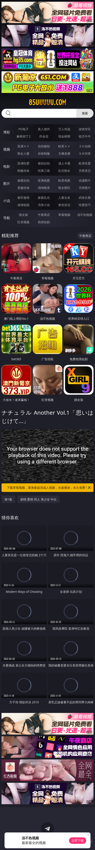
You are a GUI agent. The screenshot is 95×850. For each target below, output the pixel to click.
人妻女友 (64, 198)
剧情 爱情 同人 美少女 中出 (38, 499)
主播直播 (64, 153)
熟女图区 (64, 188)
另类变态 (85, 171)
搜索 (85, 113)
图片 (6, 183)
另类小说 (44, 205)
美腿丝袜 (23, 188)
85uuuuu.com (47, 102)
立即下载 (78, 840)
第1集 (8, 499)
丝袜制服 (44, 153)
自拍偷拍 (44, 146)
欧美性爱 (85, 163)
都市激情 (23, 198)
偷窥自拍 (23, 180)
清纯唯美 (44, 188)
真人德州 (44, 129)
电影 (6, 166)
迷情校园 (23, 205)
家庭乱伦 (44, 198)
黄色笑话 (64, 205)
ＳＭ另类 (85, 153)
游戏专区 (85, 129)
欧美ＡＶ (64, 146)
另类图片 (85, 188)
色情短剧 (44, 222)
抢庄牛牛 (85, 136)
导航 (6, 217)
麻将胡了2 (23, 136)
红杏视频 (23, 222)
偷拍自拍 (44, 163)
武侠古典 (85, 198)
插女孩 (23, 215)
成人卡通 (64, 163)
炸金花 (43, 136)
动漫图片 (85, 180)
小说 (6, 200)
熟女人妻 (23, 153)
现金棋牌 (64, 136)
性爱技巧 (85, 205)
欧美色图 (64, 180)
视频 (6, 149)
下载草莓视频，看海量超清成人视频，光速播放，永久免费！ (49, 487)
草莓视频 (64, 215)
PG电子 (23, 129)
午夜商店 (44, 215)
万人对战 (64, 129)
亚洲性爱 (23, 163)
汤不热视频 (84, 215)
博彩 (6, 132)
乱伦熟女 (64, 171)
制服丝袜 (23, 171)
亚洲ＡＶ (23, 146)
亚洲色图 (44, 180)
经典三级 (44, 171)
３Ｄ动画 (85, 146)
